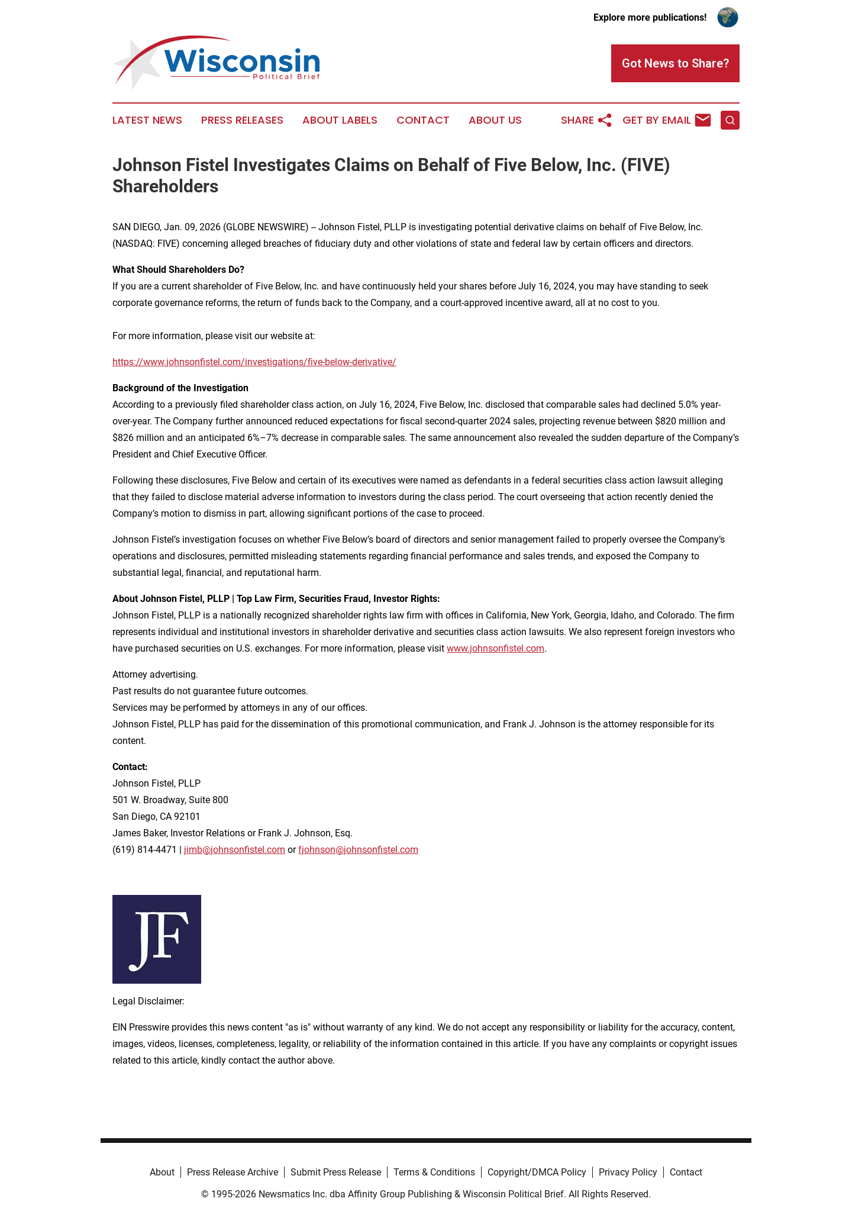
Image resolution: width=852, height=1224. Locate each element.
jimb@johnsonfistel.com (234, 849)
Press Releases (242, 120)
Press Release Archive (232, 1172)
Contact (423, 120)
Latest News (147, 120)
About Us (495, 120)
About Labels (339, 120)
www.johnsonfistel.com (495, 648)
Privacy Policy (628, 1172)
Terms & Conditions (434, 1172)
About (162, 1172)
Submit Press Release (336, 1172)
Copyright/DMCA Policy (537, 1172)
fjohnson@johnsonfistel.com (358, 849)
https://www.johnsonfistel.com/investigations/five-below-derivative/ (254, 362)
